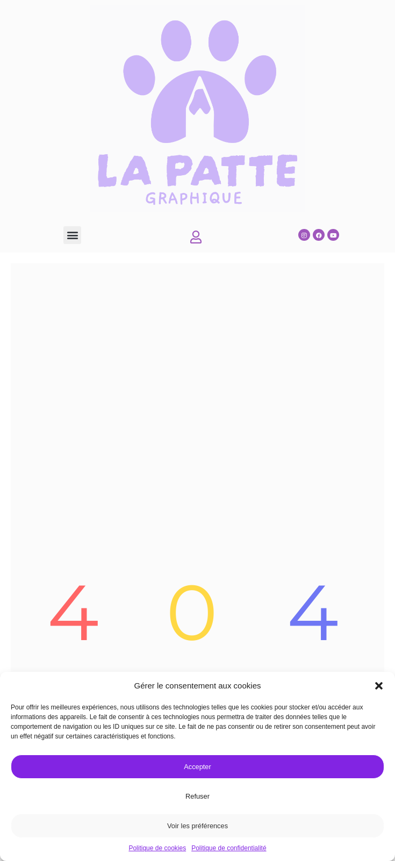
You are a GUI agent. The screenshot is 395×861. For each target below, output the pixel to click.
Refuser (197, 796)
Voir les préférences (197, 826)
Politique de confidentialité (228, 848)
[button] (379, 685)
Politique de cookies (157, 848)
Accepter (197, 767)
